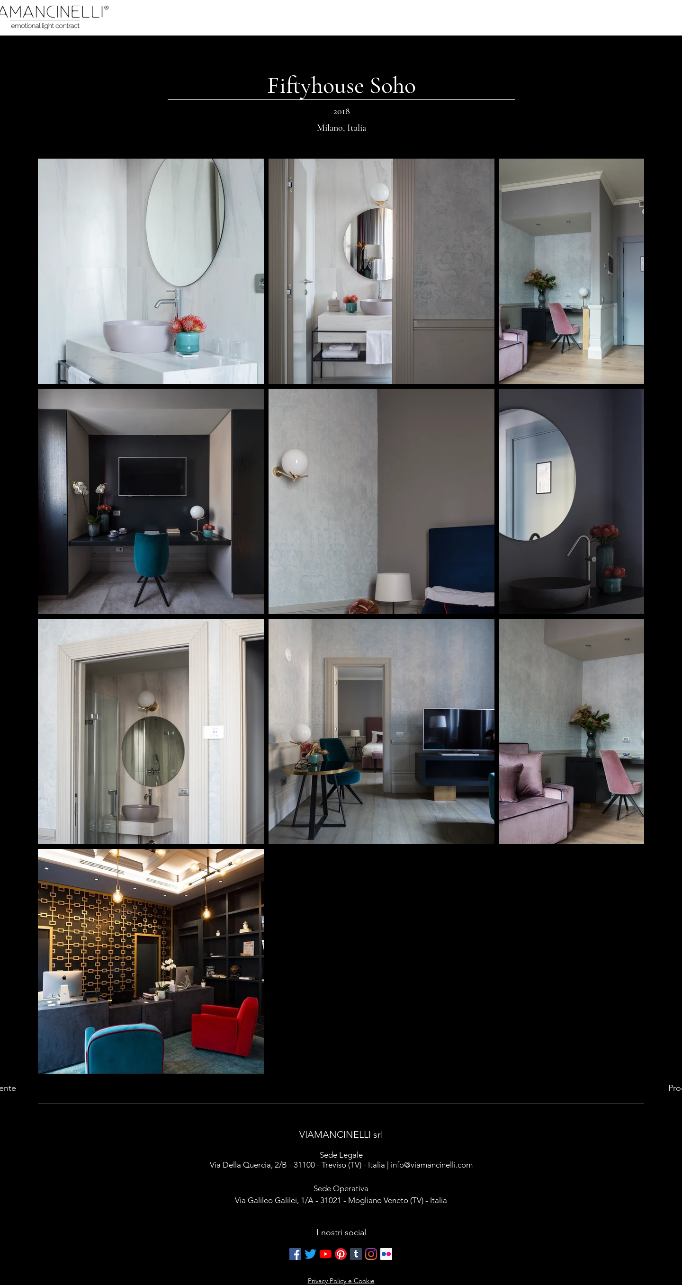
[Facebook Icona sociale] (295, 1254)
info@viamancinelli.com (432, 1164)
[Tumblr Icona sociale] (356, 1254)
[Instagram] (371, 1254)
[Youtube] (326, 1254)
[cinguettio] (310, 1254)
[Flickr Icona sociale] (386, 1254)
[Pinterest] (341, 1254)
